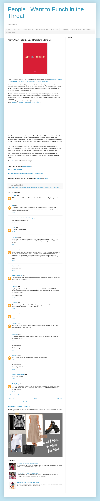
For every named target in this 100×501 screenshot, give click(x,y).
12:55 (13, 369)
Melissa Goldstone (17, 275)
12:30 (13, 329)
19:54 (13, 212)
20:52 (13, 232)
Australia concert (16, 187)
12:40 (13, 340)
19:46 (13, 200)
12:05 (13, 318)
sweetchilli (15, 334)
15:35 (13, 378)
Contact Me (64, 29)
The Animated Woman (18, 374)
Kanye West (37, 187)
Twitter (46, 178)
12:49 (13, 359)
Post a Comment (14, 395)
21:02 (13, 391)
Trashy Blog (15, 384)
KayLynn (14, 266)
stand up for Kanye (44, 187)
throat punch (52, 187)
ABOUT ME (16, 29)
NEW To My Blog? (27, 29)
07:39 (13, 270)
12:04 (13, 308)
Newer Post (11, 398)
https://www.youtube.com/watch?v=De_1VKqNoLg (26, 102)
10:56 (13, 297)
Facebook (38, 178)
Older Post (59, 398)
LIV (13, 205)
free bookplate (26, 166)
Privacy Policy (10, 32)
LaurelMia (14, 286)
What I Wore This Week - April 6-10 (19, 406)
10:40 (13, 281)
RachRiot (14, 237)
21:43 (13, 244)
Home (8, 29)
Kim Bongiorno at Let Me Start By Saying (23, 218)
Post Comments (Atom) (21, 401)
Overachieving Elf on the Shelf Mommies (27, 463)
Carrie (13, 227)
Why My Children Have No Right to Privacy (28, 473)
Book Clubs (54, 29)
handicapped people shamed (27, 187)
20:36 (13, 222)
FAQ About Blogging (42, 29)
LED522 (14, 195)
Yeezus (12, 160)
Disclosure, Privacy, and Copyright (81, 29)
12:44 (13, 350)
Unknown (14, 250)
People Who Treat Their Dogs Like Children (28, 482)
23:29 (13, 260)
